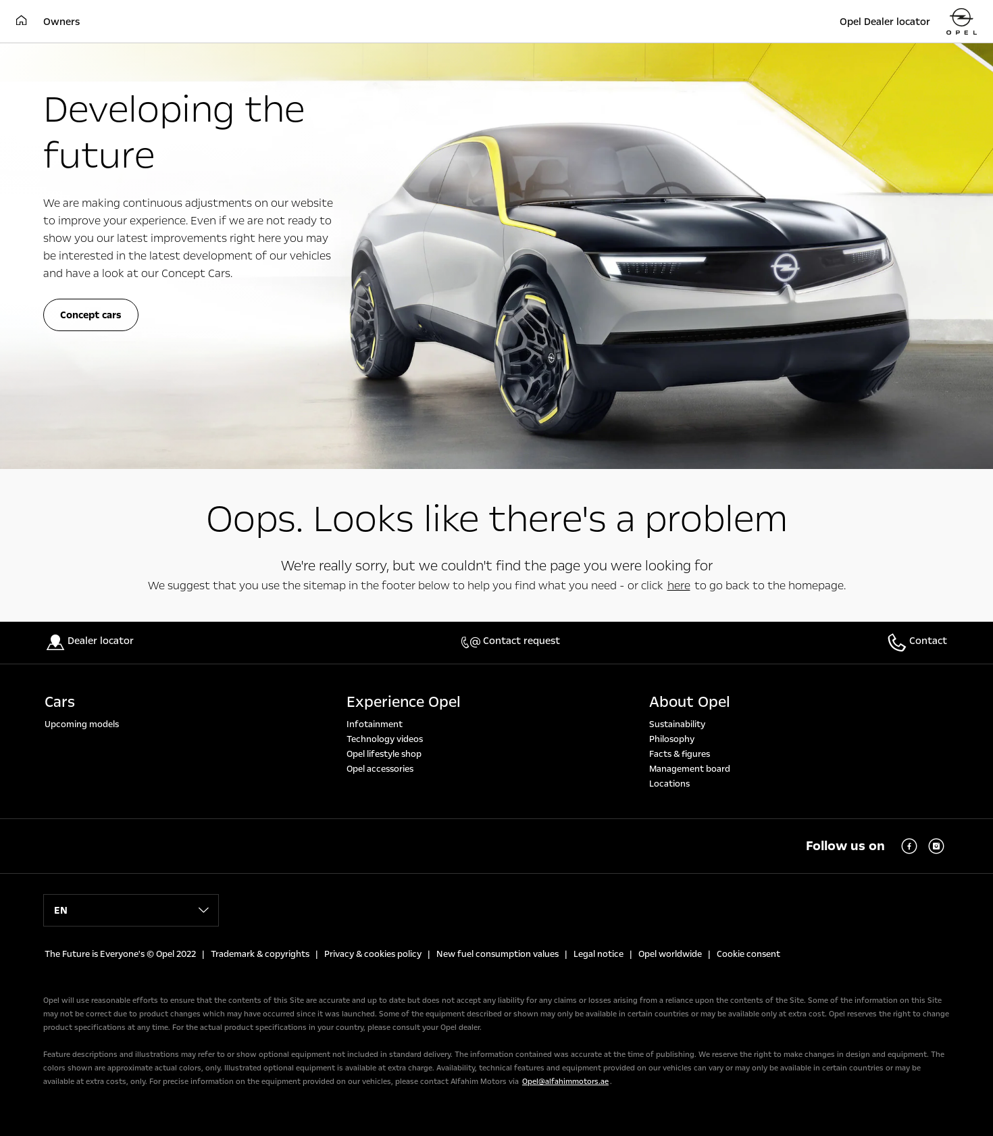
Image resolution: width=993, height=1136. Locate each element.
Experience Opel (404, 702)
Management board (689, 769)
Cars (60, 702)
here (678, 585)
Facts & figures (679, 754)
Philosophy (671, 739)
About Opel (689, 702)
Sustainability (677, 724)
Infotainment (375, 724)
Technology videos (385, 739)
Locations (669, 784)
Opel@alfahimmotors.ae (565, 1082)
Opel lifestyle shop (384, 754)
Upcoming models (82, 724)
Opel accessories (380, 769)
